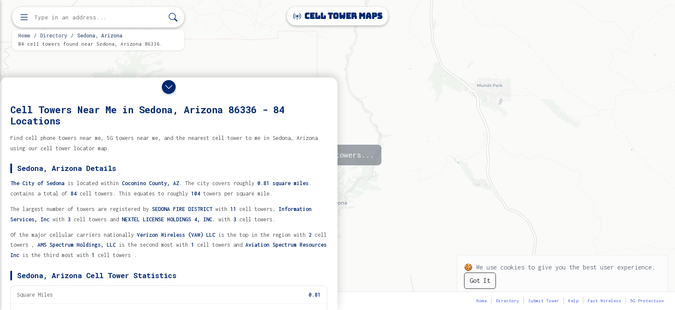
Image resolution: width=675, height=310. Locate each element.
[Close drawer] (169, 87)
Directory (53, 35)
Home (24, 35)
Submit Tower (543, 300)
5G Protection (647, 300)
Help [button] (573, 300)
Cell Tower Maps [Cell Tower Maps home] (337, 16)
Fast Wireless (604, 300)
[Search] (173, 17)
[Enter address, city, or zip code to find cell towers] (99, 17)
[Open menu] (24, 17)
